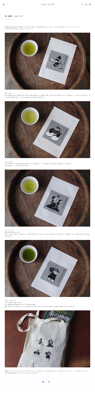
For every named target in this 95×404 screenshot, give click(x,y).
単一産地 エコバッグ (14, 16)
